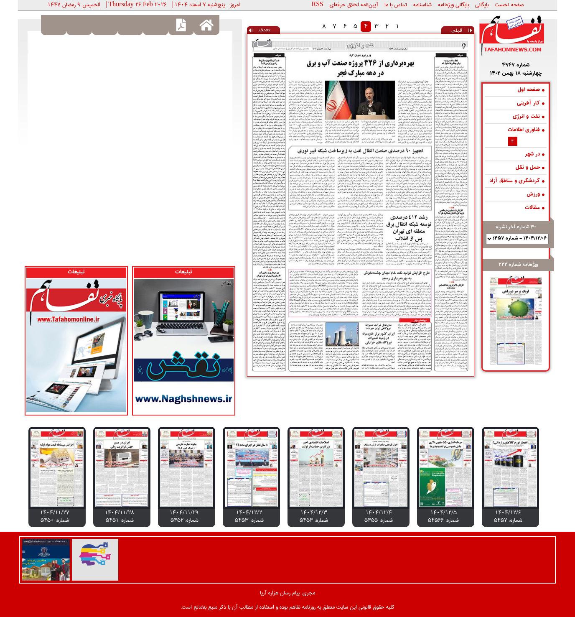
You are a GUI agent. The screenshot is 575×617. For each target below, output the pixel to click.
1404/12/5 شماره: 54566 (443, 516)
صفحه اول (530, 90)
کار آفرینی (530, 103)
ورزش (535, 194)
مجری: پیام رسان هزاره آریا (287, 593)
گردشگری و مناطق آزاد (516, 181)
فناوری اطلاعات (526, 130)
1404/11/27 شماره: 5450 (54, 516)
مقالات (534, 208)
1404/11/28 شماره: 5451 (119, 516)
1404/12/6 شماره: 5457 (508, 516)
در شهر (534, 154)
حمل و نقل (530, 168)
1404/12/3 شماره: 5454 (314, 516)
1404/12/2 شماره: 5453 (249, 516)
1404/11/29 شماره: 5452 (184, 516)
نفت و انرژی (528, 117)
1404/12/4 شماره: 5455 (378, 516)
